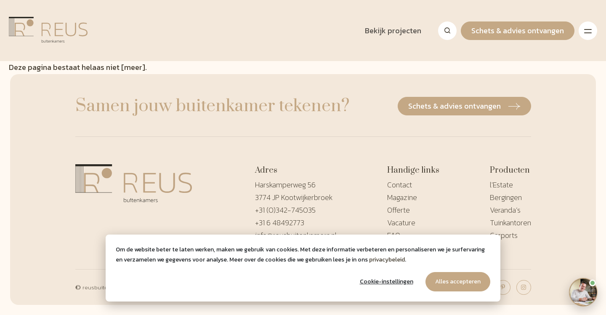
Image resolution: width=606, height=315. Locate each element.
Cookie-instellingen (386, 281)
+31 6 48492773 (279, 222)
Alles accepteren (458, 281)
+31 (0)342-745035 (285, 210)
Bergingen (506, 197)
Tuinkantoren (510, 222)
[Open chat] (583, 292)
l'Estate (501, 184)
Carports (504, 235)
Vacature (401, 222)
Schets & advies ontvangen (517, 30)
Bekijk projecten (393, 30)
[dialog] (303, 268)
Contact (399, 184)
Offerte (398, 210)
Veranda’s (505, 210)
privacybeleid (387, 259)
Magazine (402, 197)
